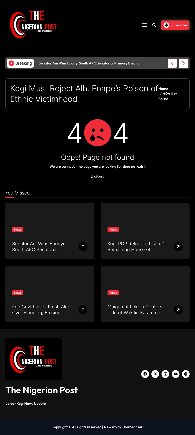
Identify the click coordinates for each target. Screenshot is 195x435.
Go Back (98, 176)
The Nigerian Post (41, 389)
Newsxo (110, 427)
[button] (183, 63)
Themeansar (132, 427)
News (17, 229)
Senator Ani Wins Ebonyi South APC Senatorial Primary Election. (38, 249)
